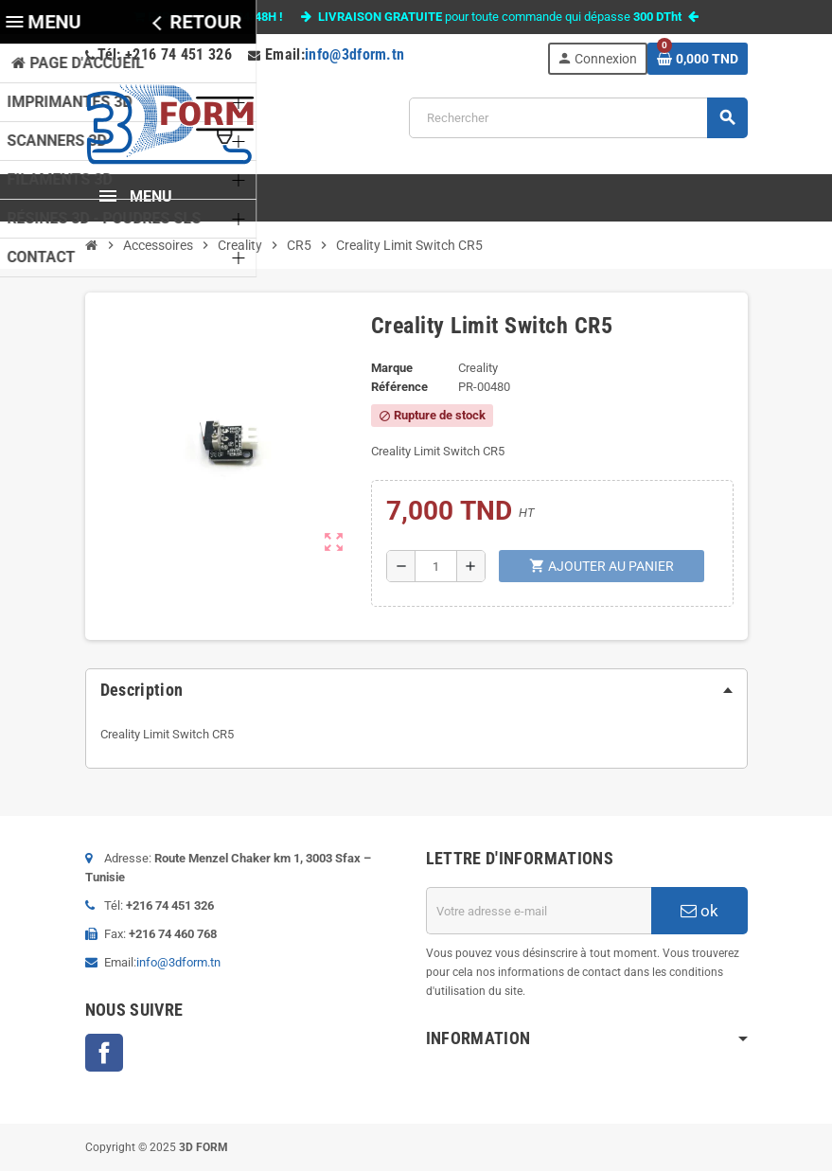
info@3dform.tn (355, 54)
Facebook (104, 1053)
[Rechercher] (578, 118)
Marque (392, 368)
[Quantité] (436, 566)
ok (699, 910)
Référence (399, 387)
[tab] (416, 690)
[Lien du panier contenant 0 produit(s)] (697, 59)
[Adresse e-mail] (538, 910)
